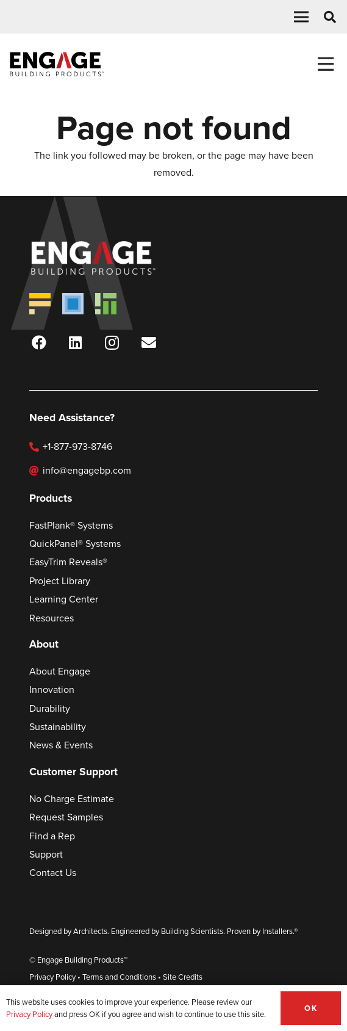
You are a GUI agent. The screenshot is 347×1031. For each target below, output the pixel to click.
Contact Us (52, 873)
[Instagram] (112, 342)
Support (46, 854)
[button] (301, 17)
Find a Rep (52, 836)
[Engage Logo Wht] (111, 258)
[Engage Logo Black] (57, 64)
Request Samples (66, 817)
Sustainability (57, 727)
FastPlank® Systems (71, 525)
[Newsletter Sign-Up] (149, 342)
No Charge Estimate (71, 799)
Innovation (51, 689)
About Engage (59, 671)
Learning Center (63, 599)
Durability (49, 708)
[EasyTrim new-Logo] (105, 303)
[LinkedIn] (75, 342)
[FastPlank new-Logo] (40, 303)
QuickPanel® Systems (75, 544)
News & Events (61, 745)
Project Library (59, 581)
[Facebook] (39, 342)
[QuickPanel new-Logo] (73, 303)
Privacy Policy (52, 977)
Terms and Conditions (119, 977)
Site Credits (182, 977)
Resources (51, 618)
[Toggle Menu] (325, 64)
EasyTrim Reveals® (68, 562)
